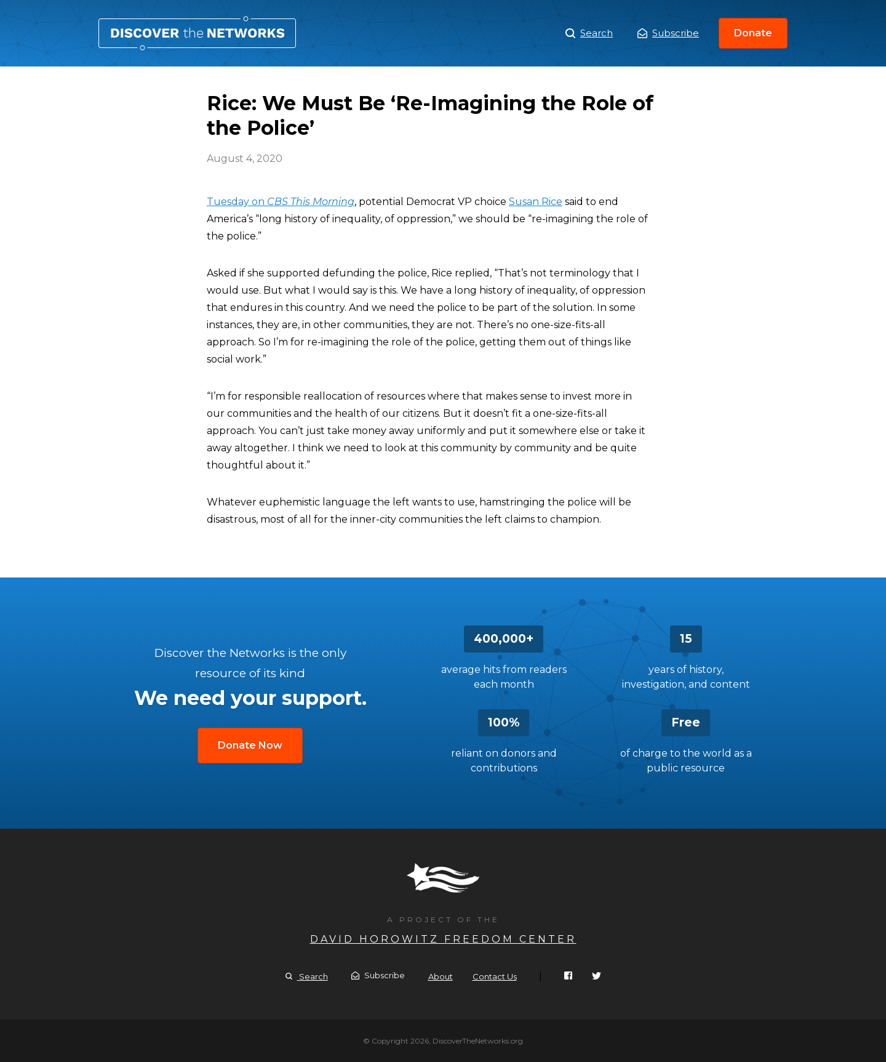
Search (589, 33)
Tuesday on (280, 201)
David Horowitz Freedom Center (443, 939)
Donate (753, 33)
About (440, 976)
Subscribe (668, 33)
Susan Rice (535, 201)
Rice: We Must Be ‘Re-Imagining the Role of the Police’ (197, 33)
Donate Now (250, 745)
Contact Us (495, 976)
